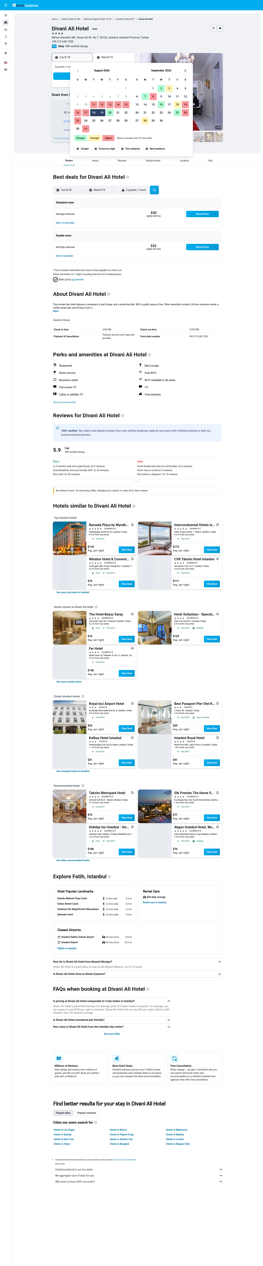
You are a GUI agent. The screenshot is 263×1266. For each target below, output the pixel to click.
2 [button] (77, 96)
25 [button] (93, 120)
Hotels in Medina (175, 1134)
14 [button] (117, 104)
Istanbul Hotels (122, 19)
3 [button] (85, 96)
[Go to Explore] (5, 43)
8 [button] (126, 96)
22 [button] (125, 112)
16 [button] (77, 112)
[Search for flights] (5, 15)
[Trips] (5, 53)
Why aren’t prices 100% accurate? (139, 1181)
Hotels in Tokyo (62, 1144)
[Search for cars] (5, 29)
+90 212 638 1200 (62, 41)
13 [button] (109, 104)
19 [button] (101, 112)
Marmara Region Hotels (94, 19)
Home (54, 19)
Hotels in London (175, 1139)
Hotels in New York (64, 1139)
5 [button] (101, 96)
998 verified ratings (76, 46)
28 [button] (117, 120)
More (56, 311)
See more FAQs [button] (112, 1034)
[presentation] (127, 177)
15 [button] (125, 104)
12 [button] (101, 104)
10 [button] (85, 104)
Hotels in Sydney (62, 1134)
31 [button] (85, 128)
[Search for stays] (5, 22)
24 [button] (85, 120)
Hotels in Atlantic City (121, 1139)
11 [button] (93, 104)
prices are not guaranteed (125, 1159)
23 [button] (77, 120)
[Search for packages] (5, 36)
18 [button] (93, 112)
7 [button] (118, 96)
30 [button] (77, 128)
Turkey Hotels (67, 19)
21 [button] (117, 112)
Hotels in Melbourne (176, 1129)
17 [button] (85, 112)
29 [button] (125, 120)
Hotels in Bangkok (119, 1144)
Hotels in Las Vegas (64, 1129)
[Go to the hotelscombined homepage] (25, 5)
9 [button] (77, 104)
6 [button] (110, 96)
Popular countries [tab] (86, 1113)
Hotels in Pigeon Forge (122, 1134)
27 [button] (109, 120)
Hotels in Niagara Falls (178, 1144)
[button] (5, 5)
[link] (73, 592)
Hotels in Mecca (118, 1129)
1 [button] (126, 88)
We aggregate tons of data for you (139, 1175)
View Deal (126, 549)
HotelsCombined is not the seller (139, 1169)
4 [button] (93, 96)
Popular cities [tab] (63, 1113)
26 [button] (101, 120)
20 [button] (109, 112)
